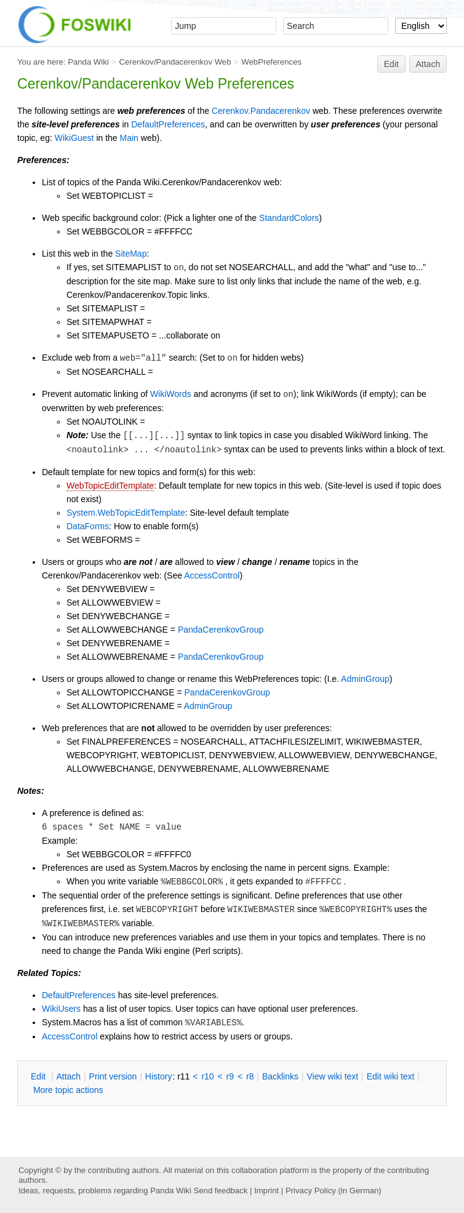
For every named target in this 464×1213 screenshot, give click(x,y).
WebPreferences (271, 61)
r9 (230, 1076)
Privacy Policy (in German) (334, 1190)
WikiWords (170, 394)
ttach (68, 1076)
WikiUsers (61, 1009)
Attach (428, 64)
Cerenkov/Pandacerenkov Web (175, 61)
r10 (207, 1076)
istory (158, 1076)
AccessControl (211, 575)
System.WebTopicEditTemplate (125, 513)
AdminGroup (365, 679)
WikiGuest (74, 138)
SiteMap (130, 253)
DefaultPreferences (168, 124)
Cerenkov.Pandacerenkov (261, 111)
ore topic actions (68, 1090)
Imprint (266, 1190)
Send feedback (220, 1190)
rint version (113, 1076)
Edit (391, 64)
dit (39, 1076)
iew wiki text (332, 1076)
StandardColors (289, 218)
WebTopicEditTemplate (110, 485)
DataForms (87, 526)
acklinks (280, 1076)
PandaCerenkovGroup (220, 630)
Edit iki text (391, 1076)
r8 (250, 1076)
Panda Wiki (88, 61)
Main (129, 138)
